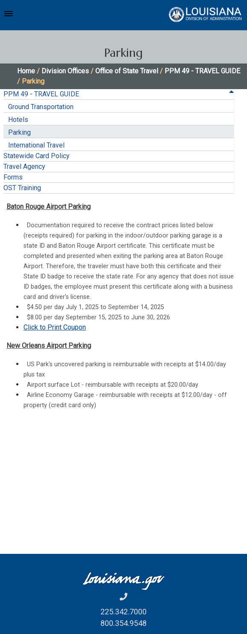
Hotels (18, 120)
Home (26, 71)
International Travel (36, 145)
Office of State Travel (126, 71)
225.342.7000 (123, 611)
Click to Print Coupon (55, 327)
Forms (13, 177)
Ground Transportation (41, 107)
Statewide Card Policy (36, 156)
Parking (19, 132)
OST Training (22, 188)
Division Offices (65, 71)
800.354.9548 (123, 623)
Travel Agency (24, 166)
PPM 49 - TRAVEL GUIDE (202, 71)
